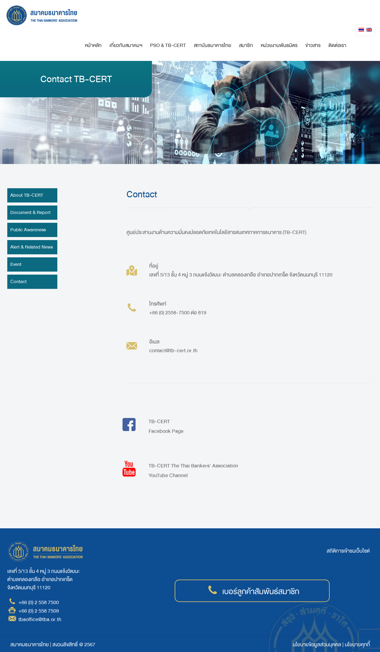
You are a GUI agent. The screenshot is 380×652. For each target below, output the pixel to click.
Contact (18, 281)
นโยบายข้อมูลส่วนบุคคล (317, 644)
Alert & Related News (31, 247)
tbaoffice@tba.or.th (39, 619)
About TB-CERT (26, 195)
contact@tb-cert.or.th (173, 350)
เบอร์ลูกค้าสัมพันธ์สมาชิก (260, 591)
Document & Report (30, 212)
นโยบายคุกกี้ (357, 644)
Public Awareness (28, 230)
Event (16, 264)
